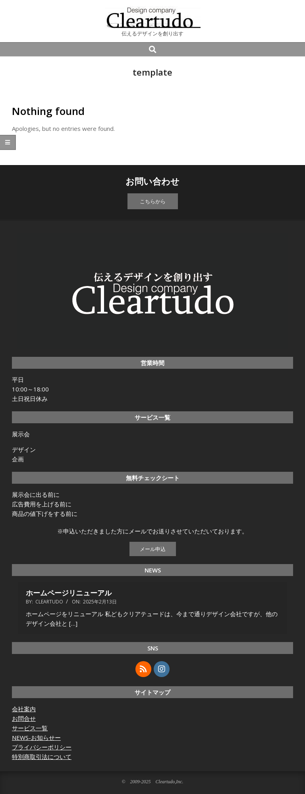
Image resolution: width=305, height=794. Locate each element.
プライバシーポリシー (41, 747)
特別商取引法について (41, 757)
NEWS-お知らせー (36, 737)
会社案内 (24, 709)
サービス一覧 (30, 728)
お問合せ (24, 718)
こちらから (153, 201)
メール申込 (153, 549)
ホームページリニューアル (69, 592)
